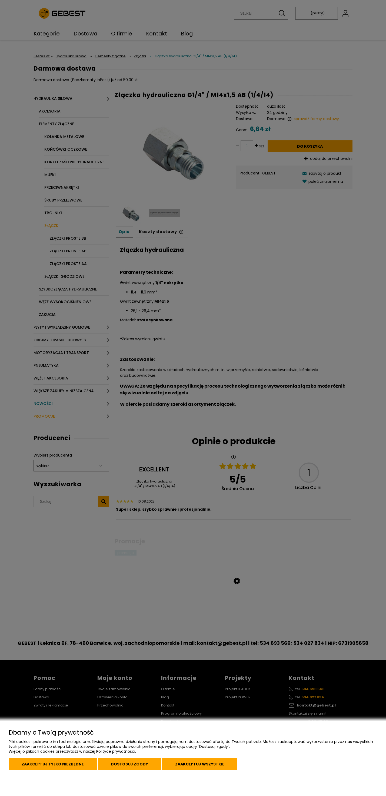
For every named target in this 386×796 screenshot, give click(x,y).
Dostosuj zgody (129, 764)
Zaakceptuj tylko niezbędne (53, 764)
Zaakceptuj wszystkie (199, 764)
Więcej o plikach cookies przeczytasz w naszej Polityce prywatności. (72, 751)
